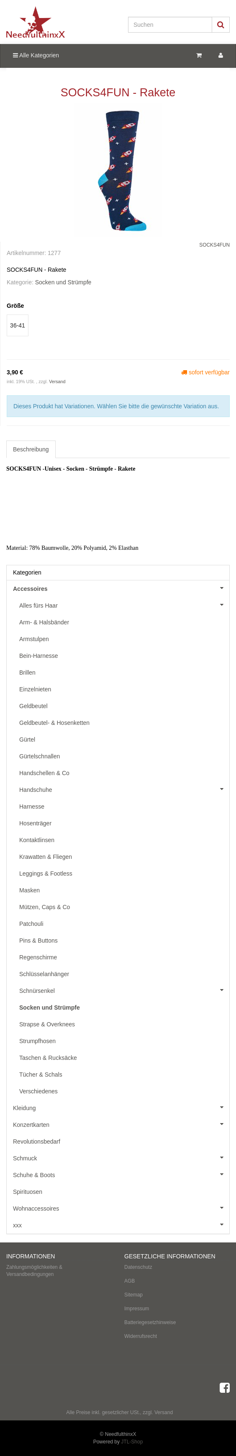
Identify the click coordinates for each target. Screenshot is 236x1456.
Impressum (136, 1309)
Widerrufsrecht (140, 1336)
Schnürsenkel (124, 989)
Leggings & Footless (45, 873)
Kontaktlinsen (36, 840)
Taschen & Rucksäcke (48, 1057)
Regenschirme (38, 957)
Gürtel (27, 739)
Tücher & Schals (40, 1074)
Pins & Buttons (38, 940)
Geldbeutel (33, 706)
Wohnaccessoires (121, 1207)
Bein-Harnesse (38, 655)
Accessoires (121, 587)
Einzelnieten (35, 689)
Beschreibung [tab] (31, 449)
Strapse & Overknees (47, 1024)
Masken (29, 890)
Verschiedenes (38, 1091)
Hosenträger (35, 823)
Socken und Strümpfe (63, 282)
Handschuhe (124, 788)
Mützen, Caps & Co (44, 907)
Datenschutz (138, 1267)
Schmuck (121, 1157)
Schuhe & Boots (121, 1174)
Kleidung (121, 1107)
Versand (57, 381)
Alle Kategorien (36, 55)
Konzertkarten (121, 1123)
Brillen (27, 672)
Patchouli (31, 923)
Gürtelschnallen (39, 756)
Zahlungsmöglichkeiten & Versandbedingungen (34, 1270)
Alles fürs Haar (124, 604)
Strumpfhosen (37, 1041)
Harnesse (31, 806)
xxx (121, 1224)
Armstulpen (34, 639)
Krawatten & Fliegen (45, 856)
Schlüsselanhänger (44, 974)
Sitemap (133, 1295)
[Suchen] (170, 25)
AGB (129, 1281)
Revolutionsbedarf (36, 1141)
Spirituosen (27, 1191)
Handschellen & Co (44, 773)
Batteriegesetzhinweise (150, 1322)
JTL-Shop (132, 1442)
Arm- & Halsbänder (44, 622)
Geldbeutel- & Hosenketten (54, 722)
